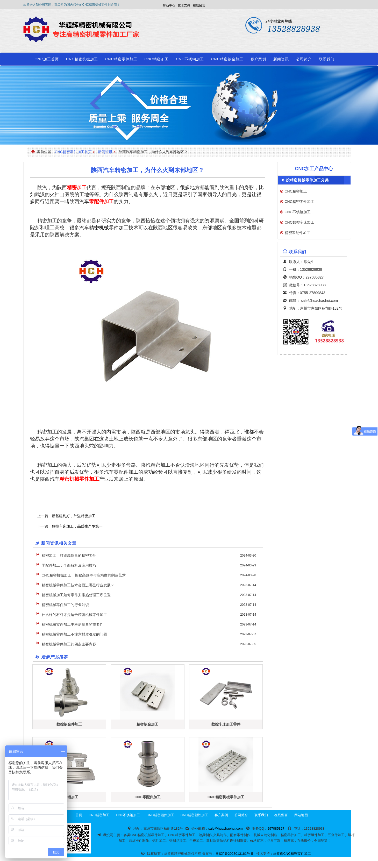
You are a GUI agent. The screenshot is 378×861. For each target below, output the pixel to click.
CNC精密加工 (157, 59)
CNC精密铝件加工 (160, 815)
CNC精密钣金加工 (227, 59)
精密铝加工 (69, 797)
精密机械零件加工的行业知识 (65, 605)
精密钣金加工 (147, 724)
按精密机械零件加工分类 (307, 180)
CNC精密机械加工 (82, 59)
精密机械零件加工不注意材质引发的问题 (74, 634)
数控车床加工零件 (225, 724)
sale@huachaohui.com (319, 300)
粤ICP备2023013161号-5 (234, 854)
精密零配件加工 (297, 233)
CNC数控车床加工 (299, 222)
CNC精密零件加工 (121, 59)
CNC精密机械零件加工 (226, 797)
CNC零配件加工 (147, 797)
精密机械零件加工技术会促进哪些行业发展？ (78, 585)
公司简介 (304, 59)
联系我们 (326, 59)
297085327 (314, 277)
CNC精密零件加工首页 (73, 152)
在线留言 (199, 5)
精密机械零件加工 (109, 227)
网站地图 (301, 815)
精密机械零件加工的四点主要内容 (69, 644)
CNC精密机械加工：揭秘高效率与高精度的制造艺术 (84, 575)
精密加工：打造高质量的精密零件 (69, 555)
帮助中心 (169, 5)
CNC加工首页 (47, 59)
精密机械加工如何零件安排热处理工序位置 (76, 595)
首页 (78, 815)
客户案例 (258, 59)
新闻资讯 (281, 59)
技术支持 (184, 5)
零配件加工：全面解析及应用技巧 (69, 565)
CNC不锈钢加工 (190, 59)
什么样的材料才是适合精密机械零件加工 (74, 615)
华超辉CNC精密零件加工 (292, 854)
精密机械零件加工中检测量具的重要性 (72, 624)
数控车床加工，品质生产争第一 (77, 526)
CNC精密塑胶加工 (194, 815)
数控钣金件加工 (69, 724)
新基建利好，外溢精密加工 (73, 516)
